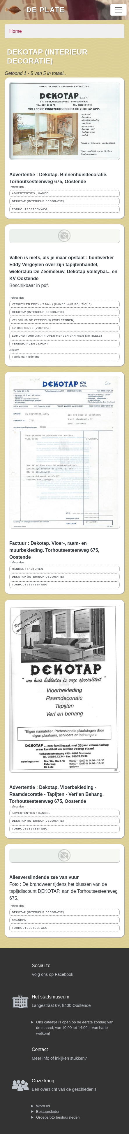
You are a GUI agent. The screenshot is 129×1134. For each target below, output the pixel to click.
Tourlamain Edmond (26, 356)
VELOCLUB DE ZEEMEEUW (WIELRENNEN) (43, 320)
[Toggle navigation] (118, 10)
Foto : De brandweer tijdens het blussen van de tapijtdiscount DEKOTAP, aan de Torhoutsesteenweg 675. (63, 891)
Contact (40, 1049)
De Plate (45, 10)
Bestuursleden (48, 1111)
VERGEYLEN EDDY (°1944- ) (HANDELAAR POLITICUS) (52, 304)
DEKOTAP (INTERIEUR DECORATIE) (38, 201)
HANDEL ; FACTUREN (27, 568)
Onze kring (43, 1080)
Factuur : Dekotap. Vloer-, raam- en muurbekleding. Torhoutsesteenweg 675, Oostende (54, 550)
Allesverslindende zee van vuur (44, 877)
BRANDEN (19, 920)
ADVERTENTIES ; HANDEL (31, 193)
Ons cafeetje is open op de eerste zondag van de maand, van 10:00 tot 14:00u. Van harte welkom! (74, 1028)
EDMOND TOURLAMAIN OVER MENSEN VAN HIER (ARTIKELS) (57, 335)
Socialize (41, 965)
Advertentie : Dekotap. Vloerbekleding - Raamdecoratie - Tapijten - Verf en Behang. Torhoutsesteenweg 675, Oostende (56, 794)
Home (15, 31)
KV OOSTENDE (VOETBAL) (31, 328)
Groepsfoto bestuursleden (58, 1117)
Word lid (43, 1106)
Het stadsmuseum (50, 996)
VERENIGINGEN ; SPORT (30, 343)
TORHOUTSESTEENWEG (29, 209)
